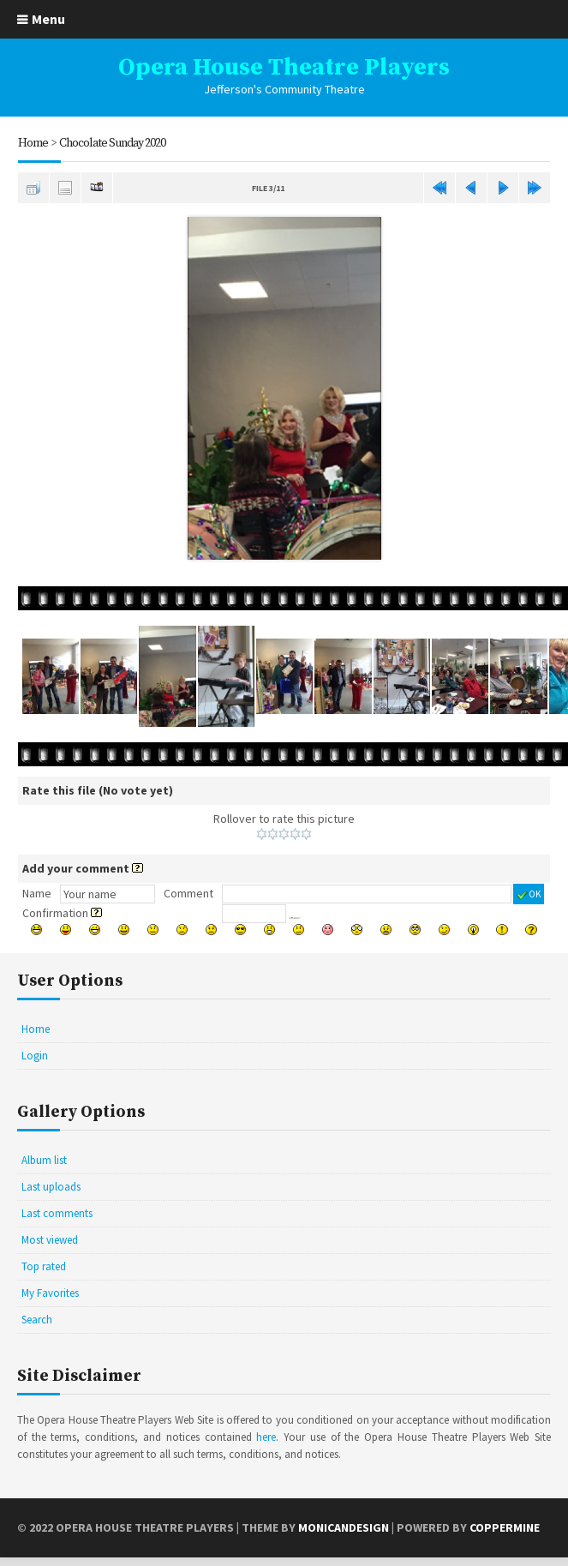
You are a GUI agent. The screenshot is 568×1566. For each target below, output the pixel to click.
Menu (48, 18)
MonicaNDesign (343, 1527)
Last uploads (51, 1186)
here (266, 1437)
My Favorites (50, 1293)
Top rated (43, 1266)
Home (33, 143)
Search (36, 1319)
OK (529, 894)
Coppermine (504, 1527)
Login (34, 1055)
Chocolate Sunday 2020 (112, 143)
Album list (44, 1160)
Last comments (57, 1213)
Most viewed (49, 1240)
